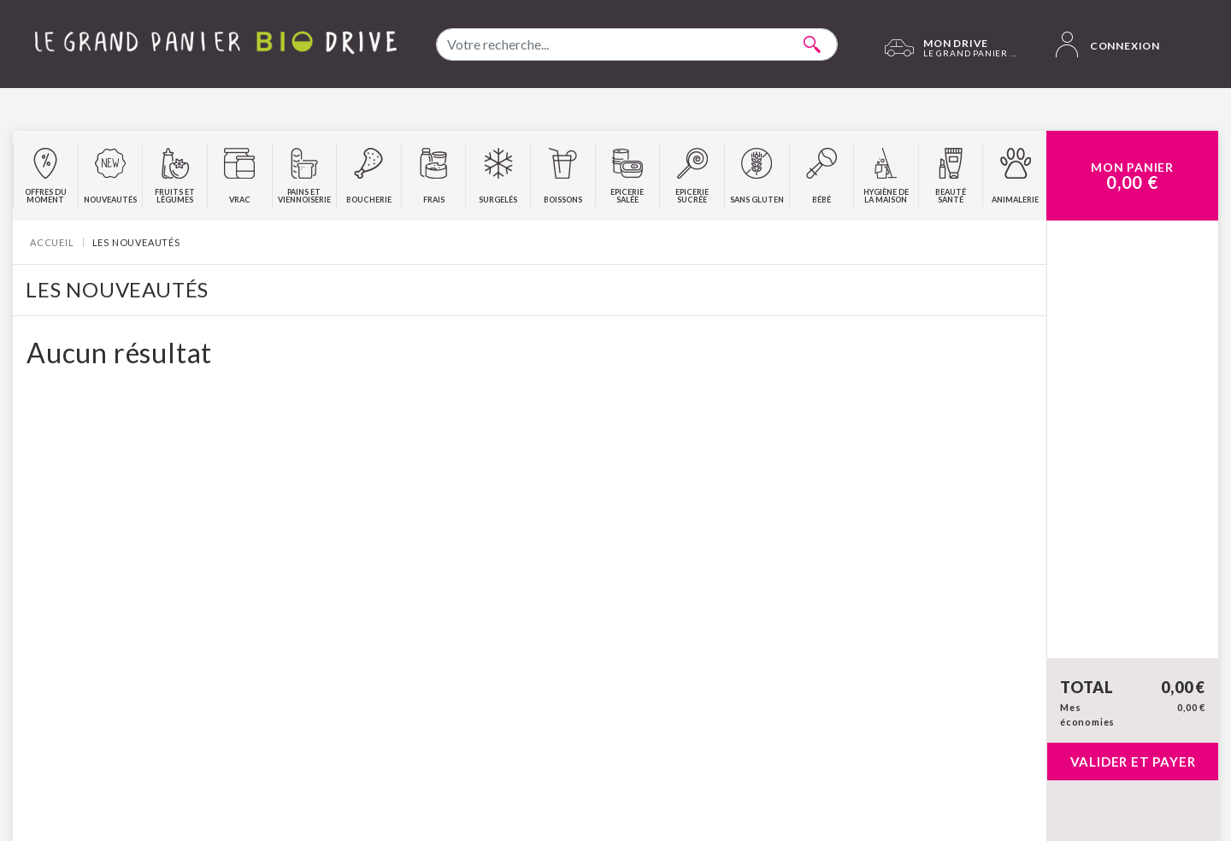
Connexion (1108, 44)
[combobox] (637, 44)
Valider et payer (1133, 761)
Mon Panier (1132, 176)
